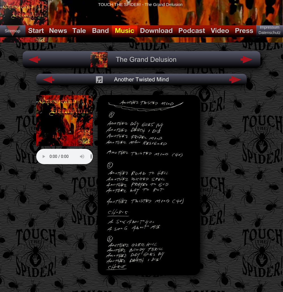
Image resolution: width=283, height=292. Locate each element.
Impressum (269, 27)
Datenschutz (270, 32)
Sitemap (12, 30)
